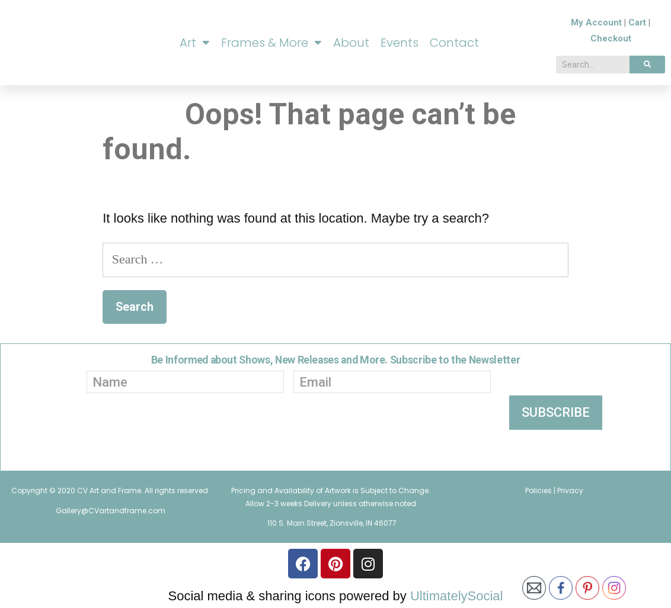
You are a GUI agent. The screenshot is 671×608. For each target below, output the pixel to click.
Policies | (541, 490)
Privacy (570, 490)
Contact (454, 42)
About (351, 42)
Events (399, 42)
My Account (596, 22)
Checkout (610, 38)
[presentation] (274, 436)
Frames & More (271, 42)
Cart (637, 22)
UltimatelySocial (456, 595)
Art (195, 42)
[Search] (647, 64)
